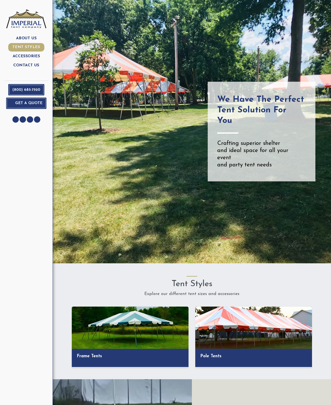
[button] (15, 119)
